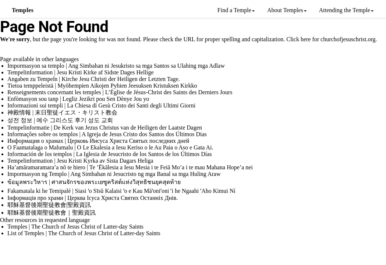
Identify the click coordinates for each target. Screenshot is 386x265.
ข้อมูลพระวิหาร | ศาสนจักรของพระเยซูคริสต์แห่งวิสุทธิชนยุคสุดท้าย (94, 182)
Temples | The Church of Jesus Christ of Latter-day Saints (75, 226)
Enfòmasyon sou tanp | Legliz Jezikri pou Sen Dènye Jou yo (78, 99)
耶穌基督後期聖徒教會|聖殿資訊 (49, 205)
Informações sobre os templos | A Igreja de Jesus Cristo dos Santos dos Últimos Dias (107, 134)
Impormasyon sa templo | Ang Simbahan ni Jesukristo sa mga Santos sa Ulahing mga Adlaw (116, 66)
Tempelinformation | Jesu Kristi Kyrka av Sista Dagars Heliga (80, 161)
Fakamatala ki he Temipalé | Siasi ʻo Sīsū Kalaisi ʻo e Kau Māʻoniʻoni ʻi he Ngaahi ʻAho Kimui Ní (121, 191)
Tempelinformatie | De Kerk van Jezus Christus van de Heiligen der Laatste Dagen (104, 127)
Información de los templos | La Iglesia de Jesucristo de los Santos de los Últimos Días (109, 154)
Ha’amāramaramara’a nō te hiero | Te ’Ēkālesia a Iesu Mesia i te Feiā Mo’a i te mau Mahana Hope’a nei (130, 167)
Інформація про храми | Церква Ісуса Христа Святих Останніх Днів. (92, 198)
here (306, 39)
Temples (22, 10)
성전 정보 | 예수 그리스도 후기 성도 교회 (60, 120)
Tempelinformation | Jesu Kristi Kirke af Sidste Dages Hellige (80, 72)
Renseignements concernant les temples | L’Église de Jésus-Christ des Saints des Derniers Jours (119, 92)
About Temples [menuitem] (285, 10)
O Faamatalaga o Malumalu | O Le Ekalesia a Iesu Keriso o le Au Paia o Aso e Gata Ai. (110, 147)
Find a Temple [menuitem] (234, 10)
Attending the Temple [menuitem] (344, 10)
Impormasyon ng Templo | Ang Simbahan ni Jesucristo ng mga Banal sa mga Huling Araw (114, 174)
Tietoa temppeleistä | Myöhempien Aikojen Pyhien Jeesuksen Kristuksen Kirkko (102, 85)
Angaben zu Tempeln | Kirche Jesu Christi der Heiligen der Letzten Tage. (93, 79)
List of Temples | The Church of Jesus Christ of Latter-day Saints (83, 233)
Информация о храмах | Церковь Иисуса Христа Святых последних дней (98, 141)
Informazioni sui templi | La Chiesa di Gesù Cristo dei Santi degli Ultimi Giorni (101, 105)
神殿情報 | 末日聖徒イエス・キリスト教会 (62, 112)
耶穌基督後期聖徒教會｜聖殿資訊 (51, 212)
